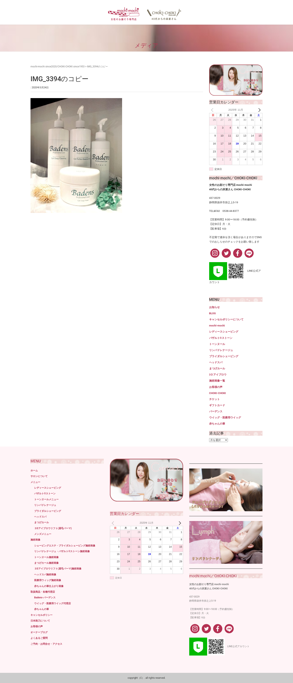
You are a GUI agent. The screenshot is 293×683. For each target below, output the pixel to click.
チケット (214, 399)
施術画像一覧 (217, 380)
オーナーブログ (39, 632)
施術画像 (35, 539)
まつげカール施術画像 (46, 563)
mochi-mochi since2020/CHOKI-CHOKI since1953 (57, 66)
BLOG (212, 313)
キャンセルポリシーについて (226, 319)
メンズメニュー (42, 534)
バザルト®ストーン (220, 337)
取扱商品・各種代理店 (43, 591)
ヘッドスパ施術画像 (45, 574)
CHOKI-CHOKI (217, 393)
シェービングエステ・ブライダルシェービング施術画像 (64, 545)
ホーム (34, 470)
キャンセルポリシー (41, 615)
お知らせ (214, 307)
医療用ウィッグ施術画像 (47, 580)
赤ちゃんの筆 (217, 423)
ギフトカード (217, 405)
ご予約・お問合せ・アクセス (46, 644)
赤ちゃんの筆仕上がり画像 (48, 586)
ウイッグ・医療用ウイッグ (225, 417)
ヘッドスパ (215, 362)
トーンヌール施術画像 (46, 557)
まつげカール (217, 368)
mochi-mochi (217, 325)
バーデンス (215, 411)
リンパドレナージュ (221, 350)
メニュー (35, 482)
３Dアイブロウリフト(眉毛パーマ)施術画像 (57, 568)
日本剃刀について (40, 620)
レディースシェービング (223, 331)
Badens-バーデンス (45, 597)
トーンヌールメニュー (46, 499)
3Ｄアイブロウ (217, 374)
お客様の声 (215, 387)
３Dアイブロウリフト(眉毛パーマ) (53, 528)
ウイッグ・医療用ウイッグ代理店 (52, 603)
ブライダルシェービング (223, 356)
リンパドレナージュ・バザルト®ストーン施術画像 (62, 551)
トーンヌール (217, 344)
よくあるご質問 (39, 638)
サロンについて (39, 476)
